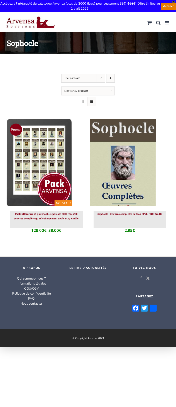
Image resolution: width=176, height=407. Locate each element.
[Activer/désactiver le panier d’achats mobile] (149, 22)
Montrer (76, 91)
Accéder (168, 6)
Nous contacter (31, 303)
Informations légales (31, 283)
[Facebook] (141, 278)
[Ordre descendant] (110, 78)
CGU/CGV (31, 288)
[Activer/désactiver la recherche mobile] (158, 22)
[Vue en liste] (91, 101)
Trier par (72, 78)
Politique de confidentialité (31, 293)
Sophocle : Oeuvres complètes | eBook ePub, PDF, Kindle (129, 213)
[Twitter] (148, 278)
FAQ (31, 298)
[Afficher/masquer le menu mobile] (167, 22)
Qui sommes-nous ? (31, 278)
